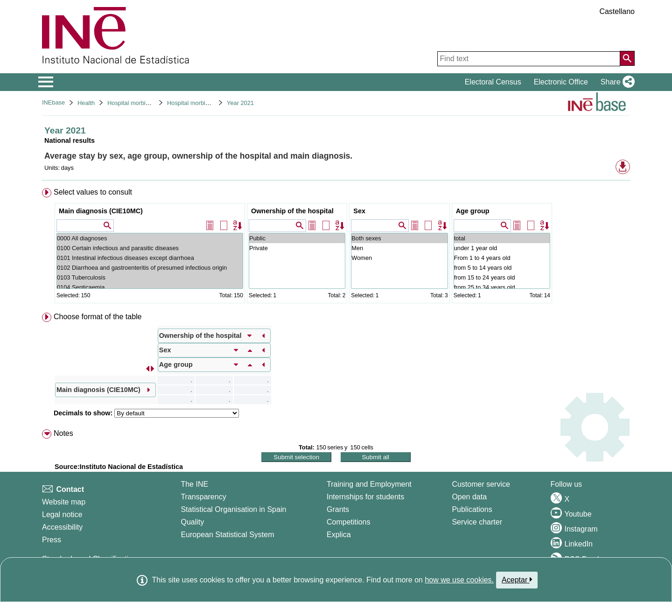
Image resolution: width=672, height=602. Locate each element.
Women (399, 258)
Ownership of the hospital (292, 211)
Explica (339, 535)
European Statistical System (227, 535)
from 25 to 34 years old (502, 287)
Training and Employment (369, 484)
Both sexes (399, 238)
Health (86, 102)
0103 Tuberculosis (150, 277)
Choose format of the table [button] (98, 317)
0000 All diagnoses (150, 238)
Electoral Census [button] (493, 82)
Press (51, 540)
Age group (473, 211)
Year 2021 (240, 102)
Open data (469, 497)
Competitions (348, 522)
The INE (194, 484)
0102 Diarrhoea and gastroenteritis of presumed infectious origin (150, 268)
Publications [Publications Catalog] (472, 509)
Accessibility (62, 527)
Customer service (481, 484)
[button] (616, 82)
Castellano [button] (617, 11)
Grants (338, 509)
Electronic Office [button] (561, 82)
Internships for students (365, 497)
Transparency (203, 497)
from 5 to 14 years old (502, 268)
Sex (359, 211)
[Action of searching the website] (627, 58)
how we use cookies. (459, 580)
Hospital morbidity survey (200, 102)
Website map (63, 502)
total (502, 238)
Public (297, 238)
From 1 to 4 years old (502, 258)
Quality (192, 522)
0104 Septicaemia (150, 287)
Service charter (477, 522)
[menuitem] (336, 247)
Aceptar (517, 579)
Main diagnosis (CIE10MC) (101, 211)
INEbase (53, 102)
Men (399, 248)
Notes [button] (63, 433)
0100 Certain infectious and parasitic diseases (150, 248)
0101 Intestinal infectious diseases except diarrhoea (150, 258)
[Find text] (528, 58)
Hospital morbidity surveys (142, 102)
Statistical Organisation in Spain (233, 509)
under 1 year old (502, 248)
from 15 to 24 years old (502, 277)
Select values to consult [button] (93, 192)
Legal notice (62, 514)
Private (297, 248)
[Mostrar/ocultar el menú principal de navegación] (46, 82)
